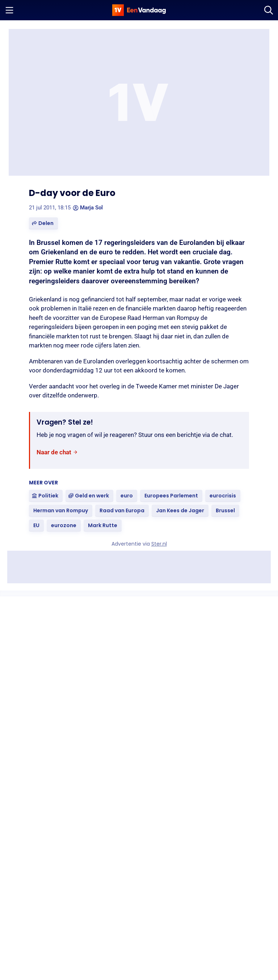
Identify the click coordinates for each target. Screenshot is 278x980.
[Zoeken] (269, 10)
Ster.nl (159, 543)
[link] (57, 452)
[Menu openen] (9, 10)
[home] (139, 10)
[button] (43, 223)
